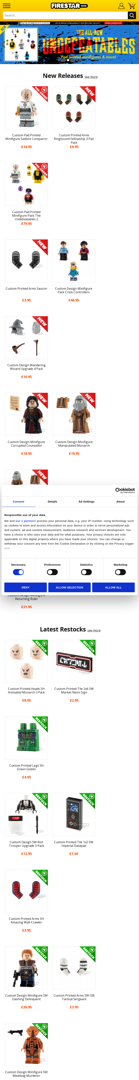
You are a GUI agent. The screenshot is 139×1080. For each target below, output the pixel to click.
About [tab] (120, 501)
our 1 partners (26, 520)
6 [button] (74, 60)
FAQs (69, 952)
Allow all (113, 587)
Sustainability (69, 924)
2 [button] (62, 60)
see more (91, 77)
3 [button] (65, 60)
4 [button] (68, 60)
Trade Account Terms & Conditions (69, 970)
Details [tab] (52, 501)
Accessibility (69, 918)
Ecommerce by (69, 1076)
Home (69, 862)
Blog (69, 890)
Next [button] (135, 44)
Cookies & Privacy (69, 911)
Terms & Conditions (69, 904)
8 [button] (80, 60)
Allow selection (69, 587)
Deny (26, 587)
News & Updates (69, 883)
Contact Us (69, 939)
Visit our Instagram (69, 997)
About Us (69, 876)
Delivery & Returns (69, 897)
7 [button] (77, 60)
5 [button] (71, 60)
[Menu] (6, 5)
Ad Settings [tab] (86, 501)
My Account (69, 869)
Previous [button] (3, 44)
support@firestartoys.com (69, 958)
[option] (69, 44)
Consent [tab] (18, 501)
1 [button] (59, 60)
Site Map (69, 931)
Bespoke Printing (69, 964)
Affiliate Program (69, 977)
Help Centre (69, 946)
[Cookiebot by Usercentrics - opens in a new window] (118, 490)
